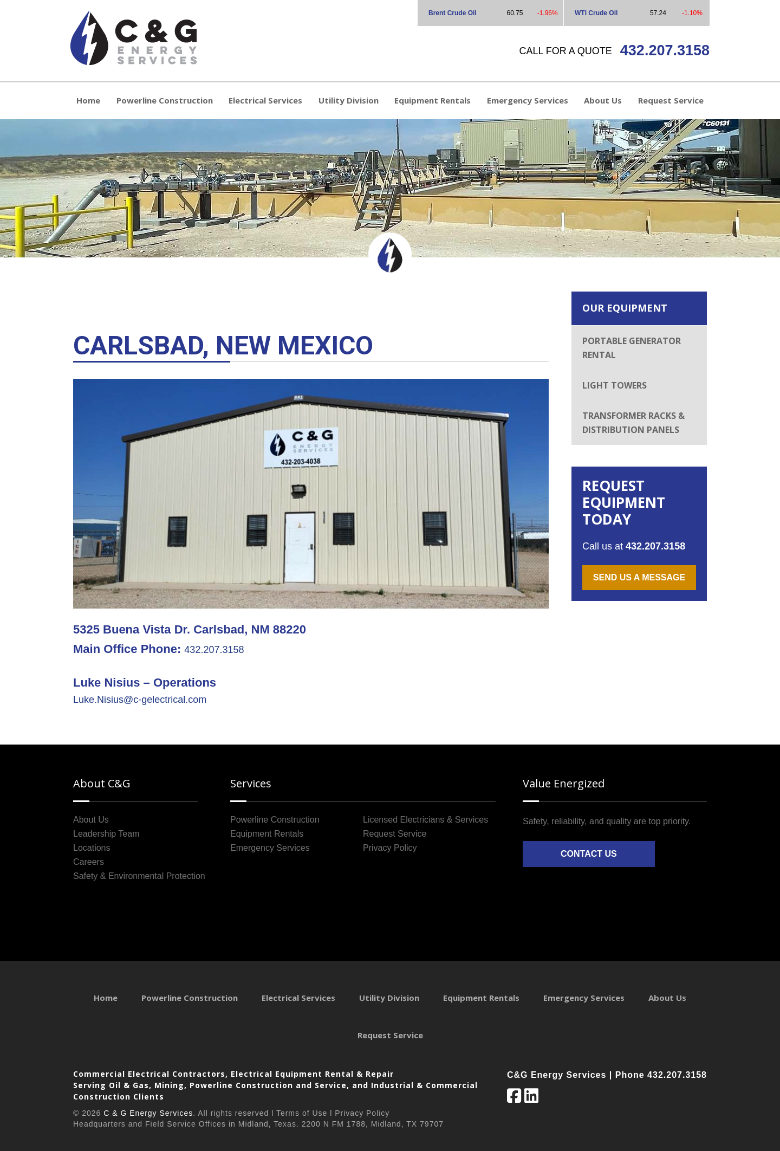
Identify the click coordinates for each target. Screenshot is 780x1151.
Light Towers (614, 385)
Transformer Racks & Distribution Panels (633, 423)
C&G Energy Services (133, 38)
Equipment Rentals (266, 833)
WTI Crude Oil (596, 13)
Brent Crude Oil (452, 13)
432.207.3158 (665, 50)
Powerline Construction (275, 819)
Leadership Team (106, 833)
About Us (91, 819)
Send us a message (639, 577)
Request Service (394, 833)
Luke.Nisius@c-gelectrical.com (139, 699)
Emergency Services (270, 847)
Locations (91, 847)
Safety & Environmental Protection (139, 876)
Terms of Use (301, 1113)
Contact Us (589, 853)
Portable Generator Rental (631, 348)
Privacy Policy (390, 847)
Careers (88, 862)
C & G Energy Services (148, 1113)
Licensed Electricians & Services (425, 819)
